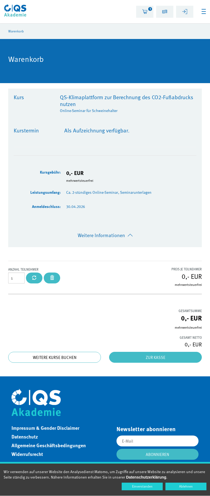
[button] (165, 12)
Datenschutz (24, 437)
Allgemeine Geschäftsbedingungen (48, 445)
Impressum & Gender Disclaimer (45, 428)
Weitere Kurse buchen (55, 357)
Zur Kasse (155, 357)
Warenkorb (16, 31)
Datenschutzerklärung (146, 477)
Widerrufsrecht (27, 454)
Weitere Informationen (101, 235)
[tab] (144, 12)
